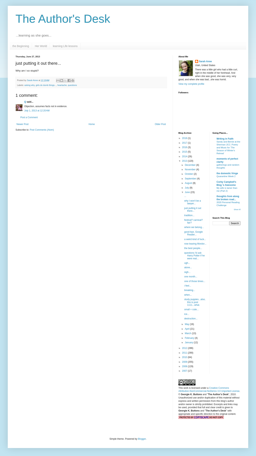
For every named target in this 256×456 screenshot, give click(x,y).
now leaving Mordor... (195, 243)
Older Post (160, 124)
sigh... (187, 272)
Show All (237, 210)
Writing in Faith (225, 138)
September (191, 178)
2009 (185, 362)
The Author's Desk (63, 18)
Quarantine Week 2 (226, 176)
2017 (185, 143)
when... (188, 295)
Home (92, 124)
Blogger (142, 439)
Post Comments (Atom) (42, 129)
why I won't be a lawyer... (192, 202)
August (189, 183)
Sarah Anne (205, 61)
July (187, 187)
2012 (185, 348)
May (187, 324)
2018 (185, 138)
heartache (62, 85)
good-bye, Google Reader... (193, 233)
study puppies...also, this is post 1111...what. (194, 302)
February (190, 338)
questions (72, 85)
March (188, 333)
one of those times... (194, 281)
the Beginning (20, 46)
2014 (185, 156)
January (189, 342)
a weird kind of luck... (195, 239)
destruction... (191, 318)
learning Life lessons (65, 46)
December (190, 165)
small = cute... (191, 309)
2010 (185, 357)
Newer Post (22, 124)
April (187, 329)
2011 (185, 352)
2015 (185, 151)
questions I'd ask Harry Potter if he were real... (194, 256)
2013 (185, 161)
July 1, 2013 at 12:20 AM (36, 110)
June (187, 192)
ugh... (187, 263)
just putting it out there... (192, 209)
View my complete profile (191, 84)
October (189, 174)
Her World (41, 46)
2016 (185, 147)
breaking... (189, 290)
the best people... (193, 248)
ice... (186, 314)
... (185, 196)
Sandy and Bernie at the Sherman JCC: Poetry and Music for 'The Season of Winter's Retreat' (228, 147)
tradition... (189, 215)
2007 (185, 371)
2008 (185, 366)
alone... (188, 267)
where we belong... (194, 227)
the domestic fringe (227, 173)
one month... (190, 276)
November (190, 169)
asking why (29, 85)
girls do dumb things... (46, 85)
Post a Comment (29, 117)
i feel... (187, 285)
